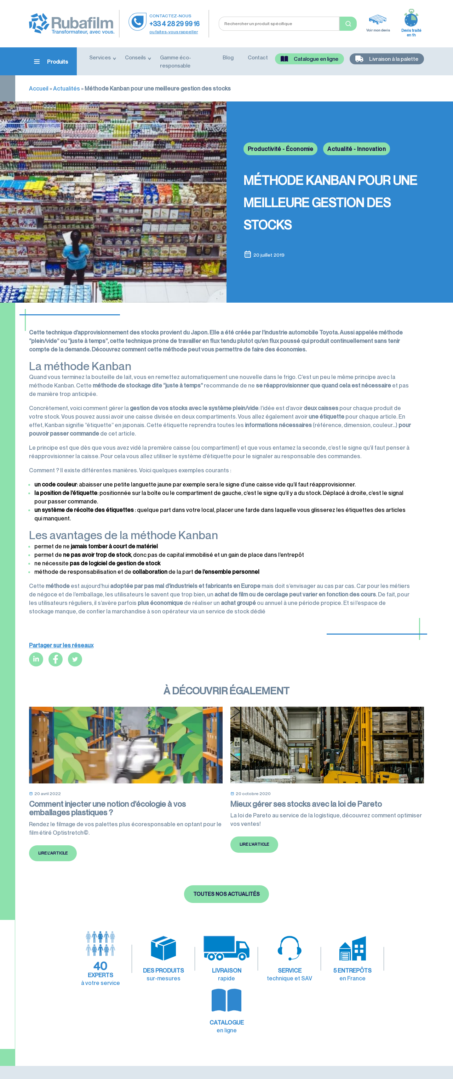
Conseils (135, 57)
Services (100, 57)
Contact (258, 57)
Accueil (38, 88)
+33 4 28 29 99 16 (174, 24)
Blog (228, 57)
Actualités (66, 88)
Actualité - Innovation (356, 148)
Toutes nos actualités (226, 916)
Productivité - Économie (280, 148)
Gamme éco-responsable (175, 61)
